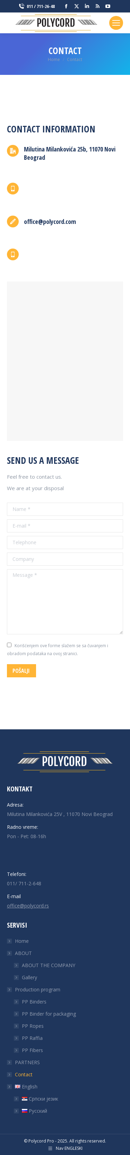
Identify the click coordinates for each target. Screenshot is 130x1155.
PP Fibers (32, 1050)
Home (22, 941)
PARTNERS (27, 1062)
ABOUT (20, 953)
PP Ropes (33, 1026)
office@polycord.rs (28, 905)
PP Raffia (32, 1038)
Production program (34, 989)
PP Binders (34, 1001)
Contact (24, 1074)
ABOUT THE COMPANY (48, 965)
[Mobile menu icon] (116, 23)
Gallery (29, 977)
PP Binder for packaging (49, 1013)
